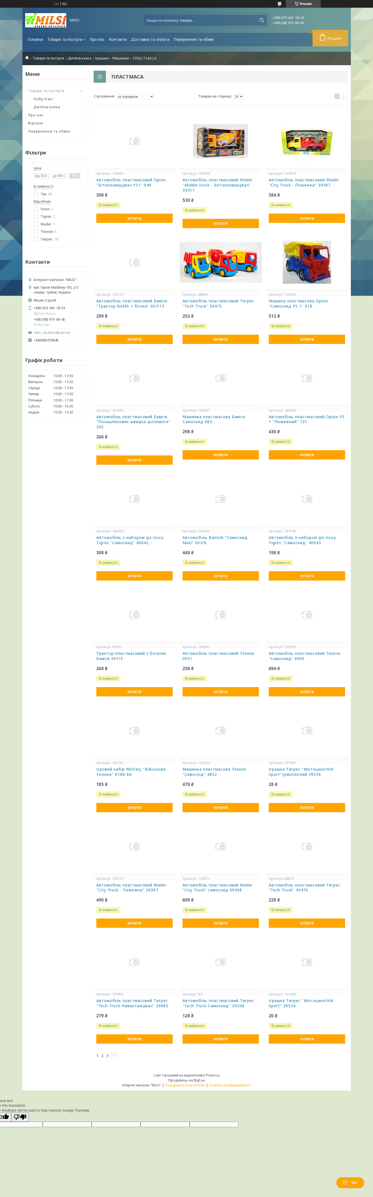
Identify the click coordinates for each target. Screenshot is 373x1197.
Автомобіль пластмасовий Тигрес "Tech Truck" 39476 (304, 888)
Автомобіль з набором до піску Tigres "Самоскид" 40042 (130, 540)
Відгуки (35, 122)
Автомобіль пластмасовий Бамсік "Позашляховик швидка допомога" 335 (133, 422)
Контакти (118, 39)
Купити (134, 218)
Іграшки (102, 58)
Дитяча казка (79, 58)
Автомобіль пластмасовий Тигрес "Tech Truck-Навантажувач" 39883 (132, 1003)
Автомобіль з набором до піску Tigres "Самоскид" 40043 (302, 540)
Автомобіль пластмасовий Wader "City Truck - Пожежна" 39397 (131, 888)
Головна (35, 39)
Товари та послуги (64, 39)
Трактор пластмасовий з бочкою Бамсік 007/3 (131, 656)
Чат (350, 1182)
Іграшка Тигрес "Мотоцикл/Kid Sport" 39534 (301, 1003)
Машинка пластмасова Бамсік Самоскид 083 (214, 419)
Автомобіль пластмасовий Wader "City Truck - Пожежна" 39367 (304, 182)
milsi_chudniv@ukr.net (52, 332)
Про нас (97, 39)
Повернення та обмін (194, 39)
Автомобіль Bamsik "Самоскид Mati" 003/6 (215, 540)
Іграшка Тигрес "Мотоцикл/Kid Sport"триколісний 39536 (301, 772)
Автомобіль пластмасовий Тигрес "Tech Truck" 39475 (218, 303)
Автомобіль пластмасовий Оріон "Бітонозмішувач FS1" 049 (131, 182)
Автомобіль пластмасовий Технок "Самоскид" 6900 (305, 656)
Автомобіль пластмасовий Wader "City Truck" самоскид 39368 (218, 888)
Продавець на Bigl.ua (186, 1080)
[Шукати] (261, 20)
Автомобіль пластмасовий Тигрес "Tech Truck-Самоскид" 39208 (218, 1003)
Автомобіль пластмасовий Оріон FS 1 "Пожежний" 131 (307, 419)
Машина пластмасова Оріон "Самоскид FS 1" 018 (298, 303)
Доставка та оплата (150, 39)
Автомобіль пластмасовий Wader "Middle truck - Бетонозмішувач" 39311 (218, 185)
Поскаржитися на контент (185, 1085)
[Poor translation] (20, 1117)
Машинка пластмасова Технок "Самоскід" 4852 (214, 772)
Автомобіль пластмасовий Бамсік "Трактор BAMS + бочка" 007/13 (131, 303)
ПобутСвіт (43, 98)
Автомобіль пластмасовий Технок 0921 (219, 656)
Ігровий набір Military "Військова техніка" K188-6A (131, 772)
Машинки (120, 58)
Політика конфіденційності (230, 1085)
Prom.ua (212, 1075)
